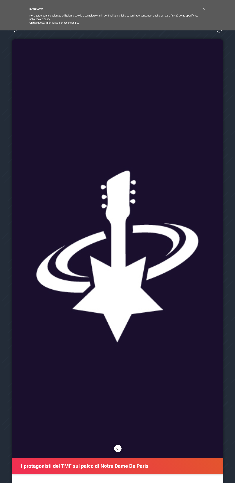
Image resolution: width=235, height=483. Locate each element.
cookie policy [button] (42, 19)
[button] (204, 9)
